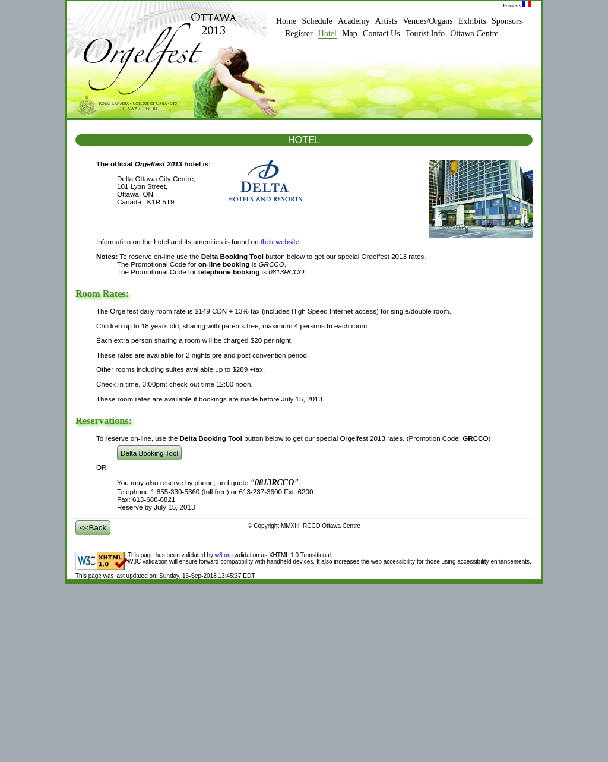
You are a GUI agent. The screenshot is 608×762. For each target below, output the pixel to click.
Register (299, 33)
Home (286, 21)
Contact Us (381, 33)
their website (280, 241)
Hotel (327, 33)
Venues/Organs (427, 21)
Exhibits (472, 21)
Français (517, 5)
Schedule (317, 21)
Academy (354, 21)
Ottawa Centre (474, 33)
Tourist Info (425, 33)
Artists (386, 21)
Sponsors (507, 21)
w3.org (224, 555)
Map (349, 33)
